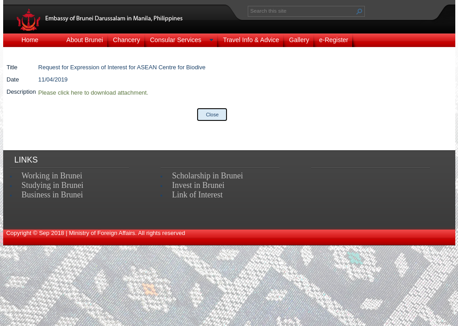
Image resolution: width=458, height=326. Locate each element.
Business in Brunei (52, 194)
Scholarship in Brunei (207, 175)
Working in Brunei (52, 175)
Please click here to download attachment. (93, 92)
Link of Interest (197, 194)
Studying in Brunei (53, 185)
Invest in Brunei (198, 185)
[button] (359, 11)
